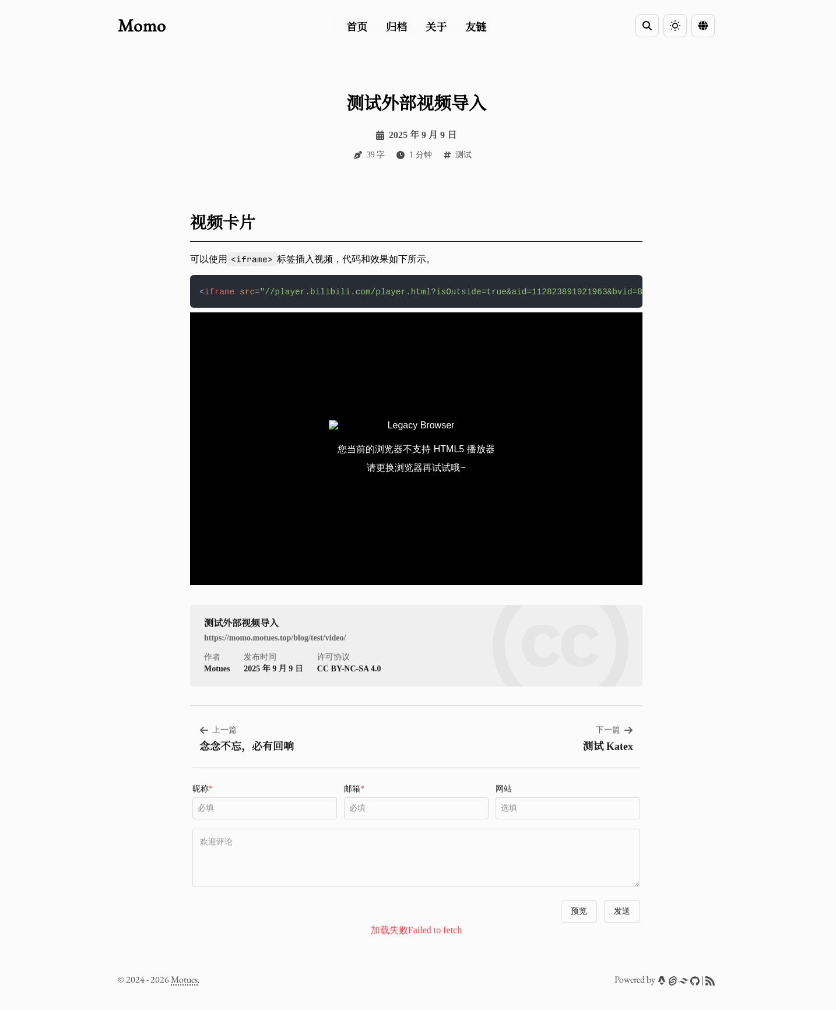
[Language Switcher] (703, 25)
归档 (396, 27)
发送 (622, 935)
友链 (475, 27)
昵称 (202, 812)
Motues (184, 979)
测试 (463, 154)
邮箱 (354, 812)
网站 (504, 812)
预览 (579, 935)
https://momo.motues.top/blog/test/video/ (275, 661)
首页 (356, 27)
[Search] (647, 25)
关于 (436, 27)
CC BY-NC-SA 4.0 (349, 692)
